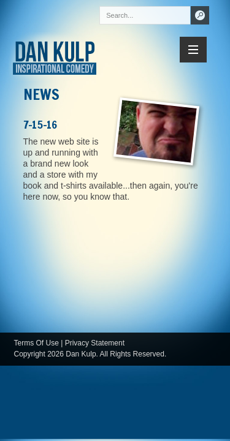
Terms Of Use (36, 343)
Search (200, 15)
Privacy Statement (95, 343)
